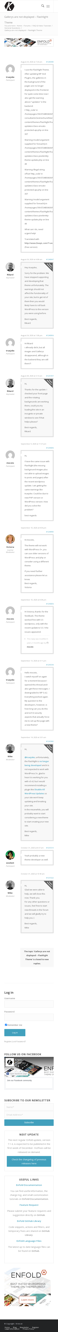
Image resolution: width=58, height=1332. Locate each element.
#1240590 (50, 62)
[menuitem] (41, 6)
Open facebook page (16, 1073)
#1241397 (50, 376)
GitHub (41, 1215)
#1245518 (50, 665)
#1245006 (50, 604)
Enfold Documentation (35, 1198)
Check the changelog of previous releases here (29, 1161)
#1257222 (50, 878)
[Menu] (48, 6)
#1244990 (50, 532)
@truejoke (30, 757)
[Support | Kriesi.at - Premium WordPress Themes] (24, 6)
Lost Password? (19, 1041)
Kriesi (18, 1059)
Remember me (13, 1025)
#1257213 (50, 848)
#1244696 (50, 448)
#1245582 (50, 741)
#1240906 (50, 335)
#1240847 (50, 259)
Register (7, 1041)
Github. (36, 1250)
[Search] (41, 6)
